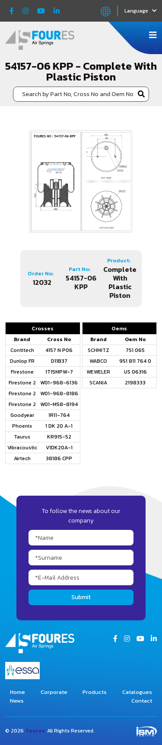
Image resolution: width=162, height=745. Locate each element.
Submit (81, 597)
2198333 (135, 383)
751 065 (135, 350)
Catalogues (137, 692)
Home (17, 692)
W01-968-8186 (59, 393)
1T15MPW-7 (59, 372)
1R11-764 (59, 415)
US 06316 (135, 372)
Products (95, 692)
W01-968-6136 (59, 383)
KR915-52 (59, 437)
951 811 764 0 (135, 361)
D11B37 (59, 361)
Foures (35, 731)
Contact (141, 701)
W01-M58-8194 (59, 404)
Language (140, 11)
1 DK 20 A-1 (59, 426)
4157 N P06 (59, 350)
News (17, 701)
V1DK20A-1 (59, 448)
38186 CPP (59, 458)
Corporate (54, 692)
